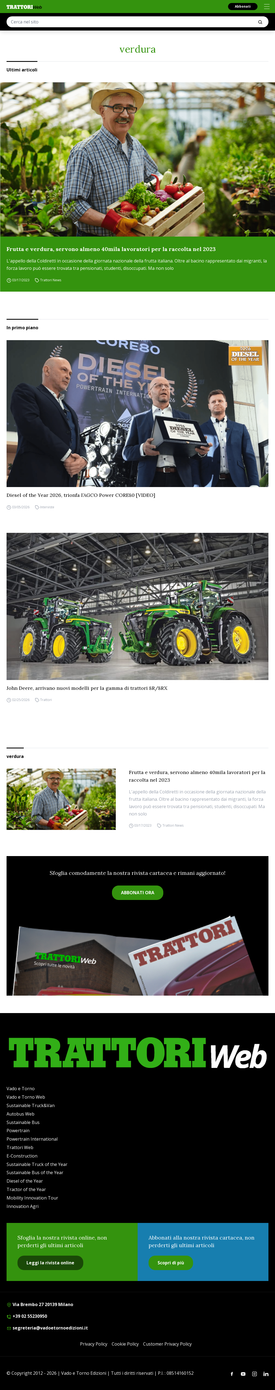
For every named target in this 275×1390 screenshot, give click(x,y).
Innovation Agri (23, 1206)
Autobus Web (20, 1114)
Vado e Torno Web (26, 1097)
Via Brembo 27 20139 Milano (40, 1304)
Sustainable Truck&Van (31, 1105)
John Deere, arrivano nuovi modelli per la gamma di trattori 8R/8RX (87, 688)
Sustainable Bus (23, 1122)
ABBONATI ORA (137, 893)
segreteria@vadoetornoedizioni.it (47, 1328)
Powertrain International (32, 1139)
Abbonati (243, 6)
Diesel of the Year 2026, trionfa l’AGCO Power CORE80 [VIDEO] (81, 495)
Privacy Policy (93, 1344)
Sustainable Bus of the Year (35, 1173)
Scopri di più (171, 1263)
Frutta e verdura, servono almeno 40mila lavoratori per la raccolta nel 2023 (111, 249)
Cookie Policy (125, 1344)
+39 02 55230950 (27, 1316)
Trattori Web (20, 1147)
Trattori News (50, 280)
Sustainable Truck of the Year (37, 1164)
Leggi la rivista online (50, 1263)
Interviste (47, 507)
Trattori (46, 700)
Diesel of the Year (25, 1181)
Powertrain (18, 1131)
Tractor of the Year (26, 1189)
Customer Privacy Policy (167, 1344)
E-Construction (22, 1156)
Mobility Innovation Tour (32, 1198)
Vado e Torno (21, 1089)
